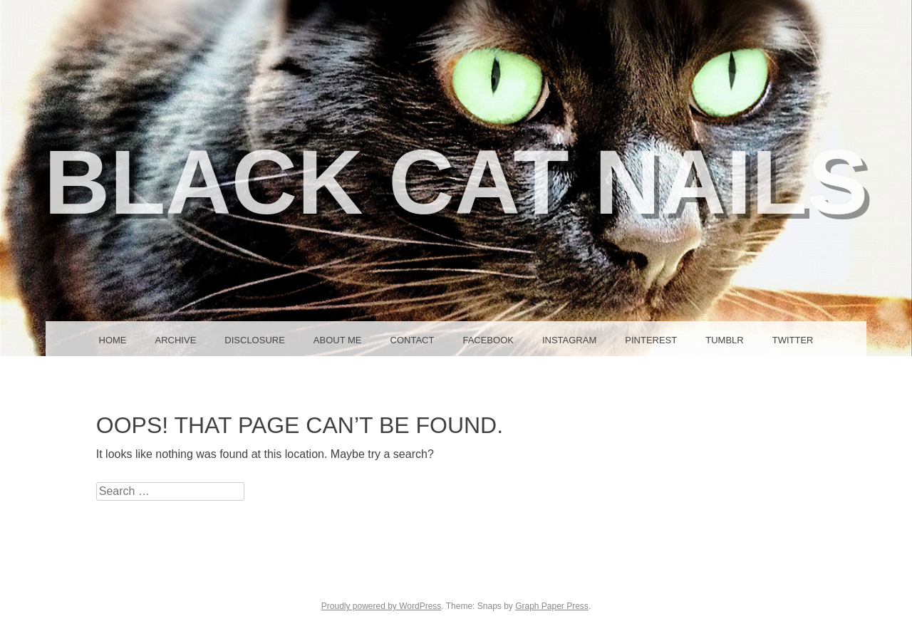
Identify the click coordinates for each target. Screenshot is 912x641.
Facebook (488, 340)
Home (113, 340)
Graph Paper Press (552, 606)
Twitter (793, 340)
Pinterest (651, 340)
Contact (412, 340)
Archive (176, 340)
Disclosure (254, 340)
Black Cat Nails (456, 182)
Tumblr (724, 340)
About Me (338, 340)
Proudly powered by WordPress (381, 606)
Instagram (569, 340)
